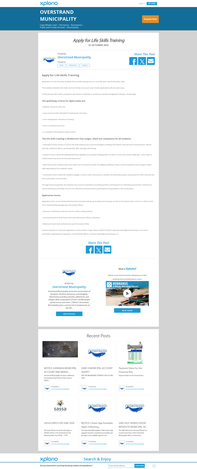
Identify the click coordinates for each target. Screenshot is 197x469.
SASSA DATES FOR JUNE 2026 (59, 422)
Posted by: (62, 54)
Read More (127, 310)
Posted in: (62, 62)
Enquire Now (150, 19)
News (61, 65)
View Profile (69, 313)
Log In (141, 3)
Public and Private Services (52, 27)
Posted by (55, 386)
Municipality (73, 27)
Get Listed (152, 3)
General (85, 65)
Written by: (69, 283)
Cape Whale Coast (48, 25)
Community (72, 65)
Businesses (76, 25)
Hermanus (64, 25)
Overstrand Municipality (58, 15)
